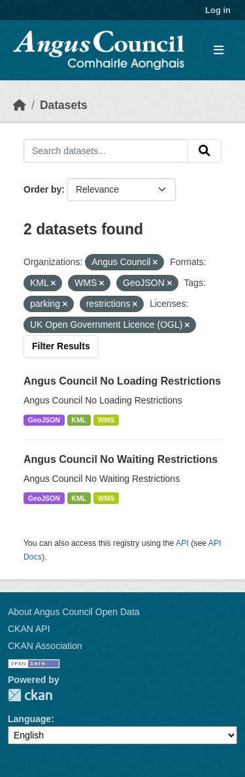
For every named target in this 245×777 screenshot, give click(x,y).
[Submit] (204, 151)
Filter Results (61, 346)
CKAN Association (45, 646)
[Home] (19, 105)
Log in (218, 10)
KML (78, 420)
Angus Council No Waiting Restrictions (121, 459)
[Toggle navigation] (218, 50)
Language (29, 719)
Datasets (64, 105)
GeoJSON (44, 420)
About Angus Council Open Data (74, 612)
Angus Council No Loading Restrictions (122, 381)
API (182, 543)
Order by (42, 189)
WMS (106, 420)
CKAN (30, 695)
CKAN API (29, 629)
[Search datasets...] (106, 151)
